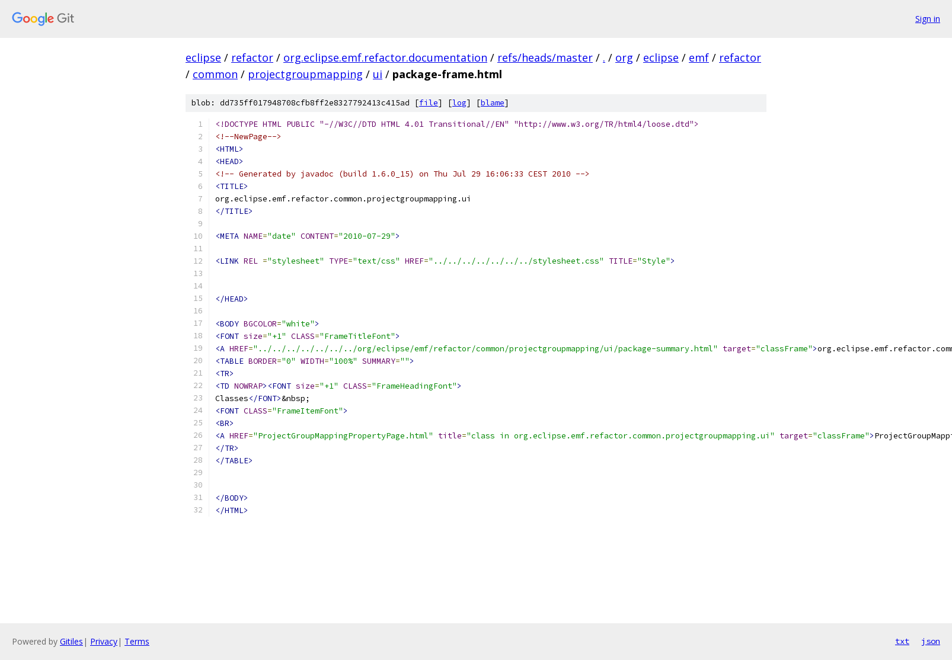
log (459, 103)
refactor (252, 57)
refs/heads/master (545, 57)
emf (699, 57)
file (428, 103)
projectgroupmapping (305, 74)
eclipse (203, 57)
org (624, 57)
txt (902, 641)
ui (377, 74)
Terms (136, 641)
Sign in (927, 18)
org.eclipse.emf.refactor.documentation (385, 57)
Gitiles (71, 641)
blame (492, 103)
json (930, 641)
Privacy (103, 641)
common (215, 74)
